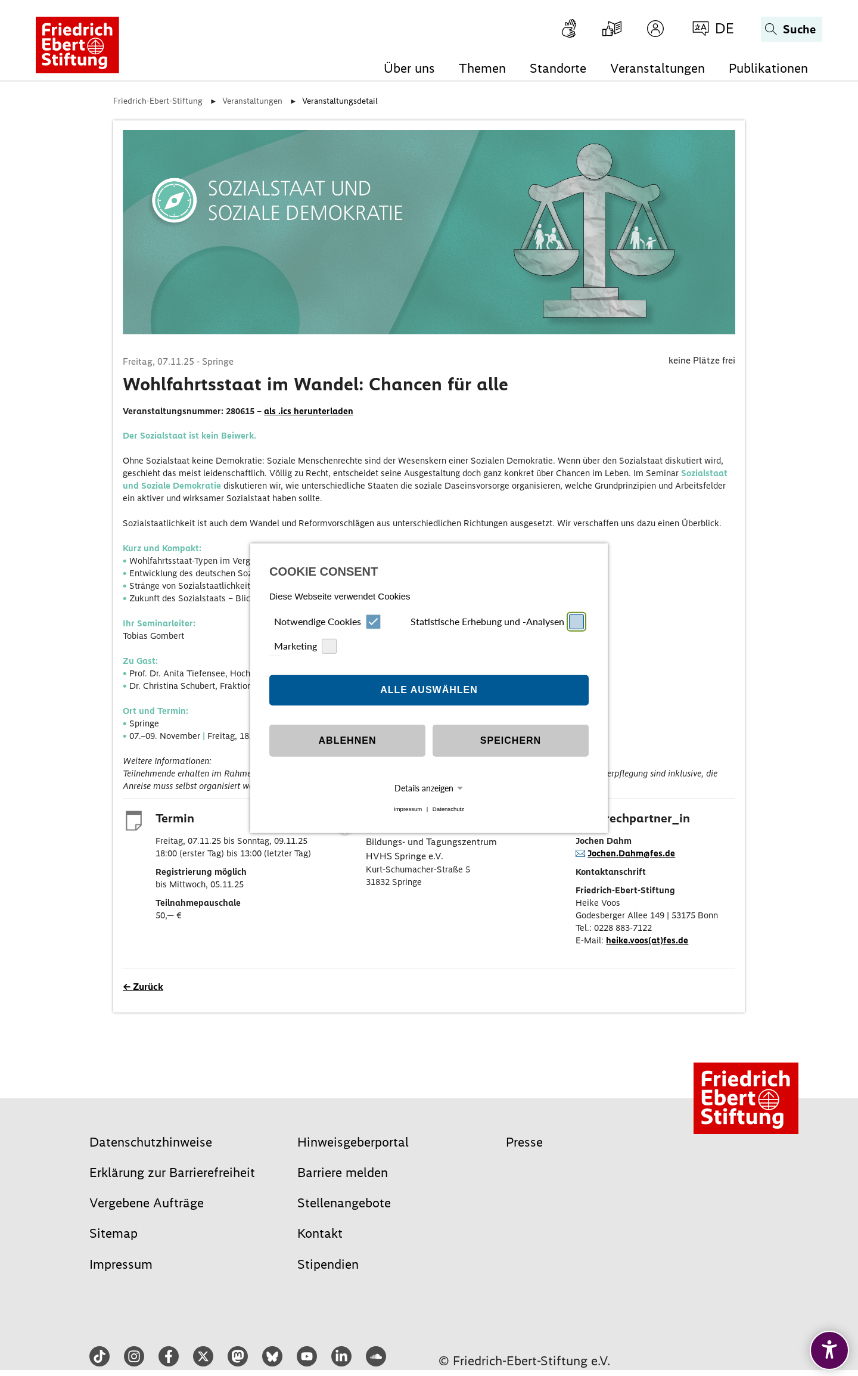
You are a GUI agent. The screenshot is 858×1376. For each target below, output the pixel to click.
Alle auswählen (429, 690)
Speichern (510, 740)
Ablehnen (348, 740)
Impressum (408, 809)
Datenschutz (448, 809)
